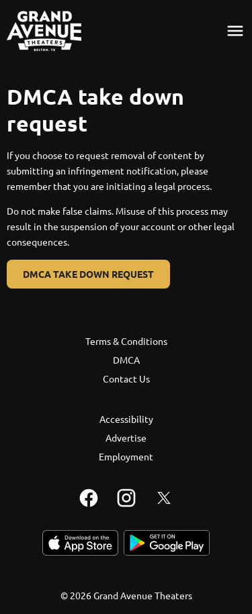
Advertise (126, 437)
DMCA (126, 360)
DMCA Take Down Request (88, 274)
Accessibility (126, 419)
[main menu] (235, 31)
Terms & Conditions (126, 341)
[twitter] (164, 498)
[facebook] (88, 498)
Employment (126, 456)
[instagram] (126, 498)
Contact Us (126, 378)
